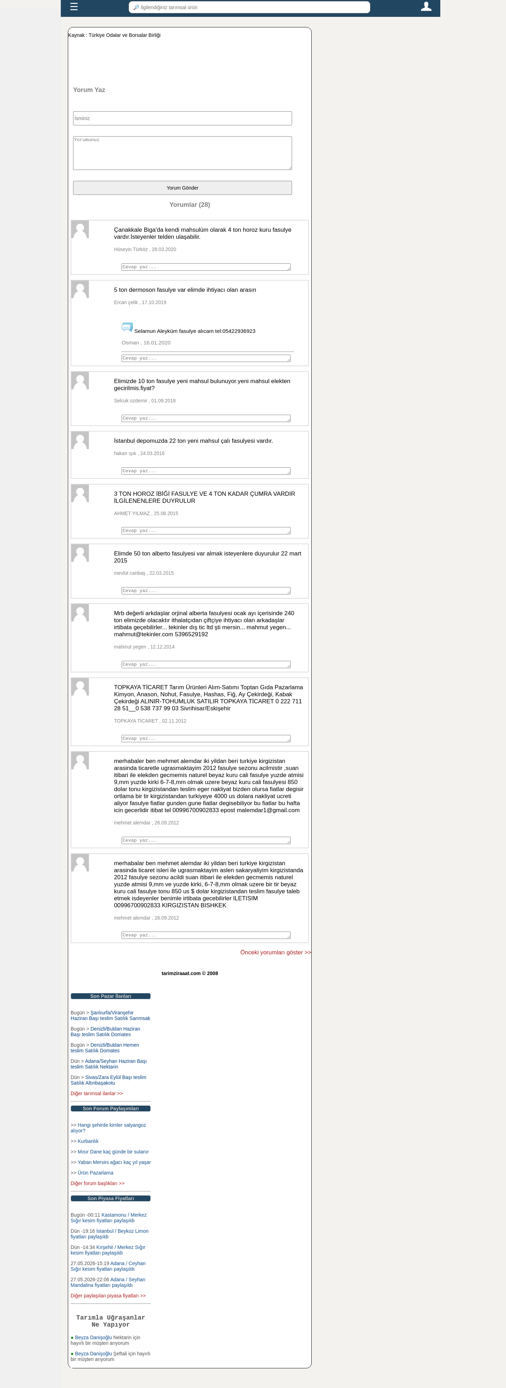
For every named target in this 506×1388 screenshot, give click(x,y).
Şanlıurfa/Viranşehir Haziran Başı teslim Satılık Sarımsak (110, 1032)
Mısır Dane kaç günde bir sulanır (113, 1168)
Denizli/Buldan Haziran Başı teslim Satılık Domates (105, 1048)
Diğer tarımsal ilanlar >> (97, 1110)
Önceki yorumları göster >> (275, 969)
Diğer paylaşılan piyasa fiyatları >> (108, 1312)
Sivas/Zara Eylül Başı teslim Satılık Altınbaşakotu (108, 1097)
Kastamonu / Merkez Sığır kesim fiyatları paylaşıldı (109, 1234)
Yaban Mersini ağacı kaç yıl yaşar (114, 1179)
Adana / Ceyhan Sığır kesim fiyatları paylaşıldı (108, 1283)
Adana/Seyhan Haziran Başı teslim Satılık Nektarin (109, 1080)
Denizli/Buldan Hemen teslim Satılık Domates (105, 1064)
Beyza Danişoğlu (94, 1357)
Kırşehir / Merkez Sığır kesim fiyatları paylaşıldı (108, 1266)
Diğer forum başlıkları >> (97, 1200)
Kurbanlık (88, 1158)
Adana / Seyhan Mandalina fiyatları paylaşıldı (108, 1299)
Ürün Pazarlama (95, 1189)
